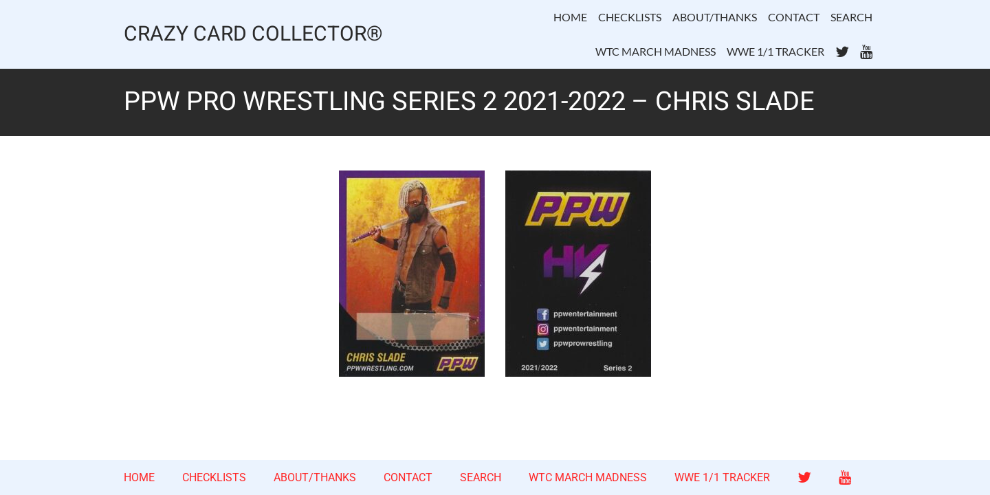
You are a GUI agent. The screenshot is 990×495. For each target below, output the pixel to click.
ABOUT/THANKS (714, 16)
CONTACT (794, 16)
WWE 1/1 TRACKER (775, 51)
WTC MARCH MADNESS (655, 51)
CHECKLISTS (629, 16)
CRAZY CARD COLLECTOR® (253, 34)
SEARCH (851, 16)
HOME (570, 16)
